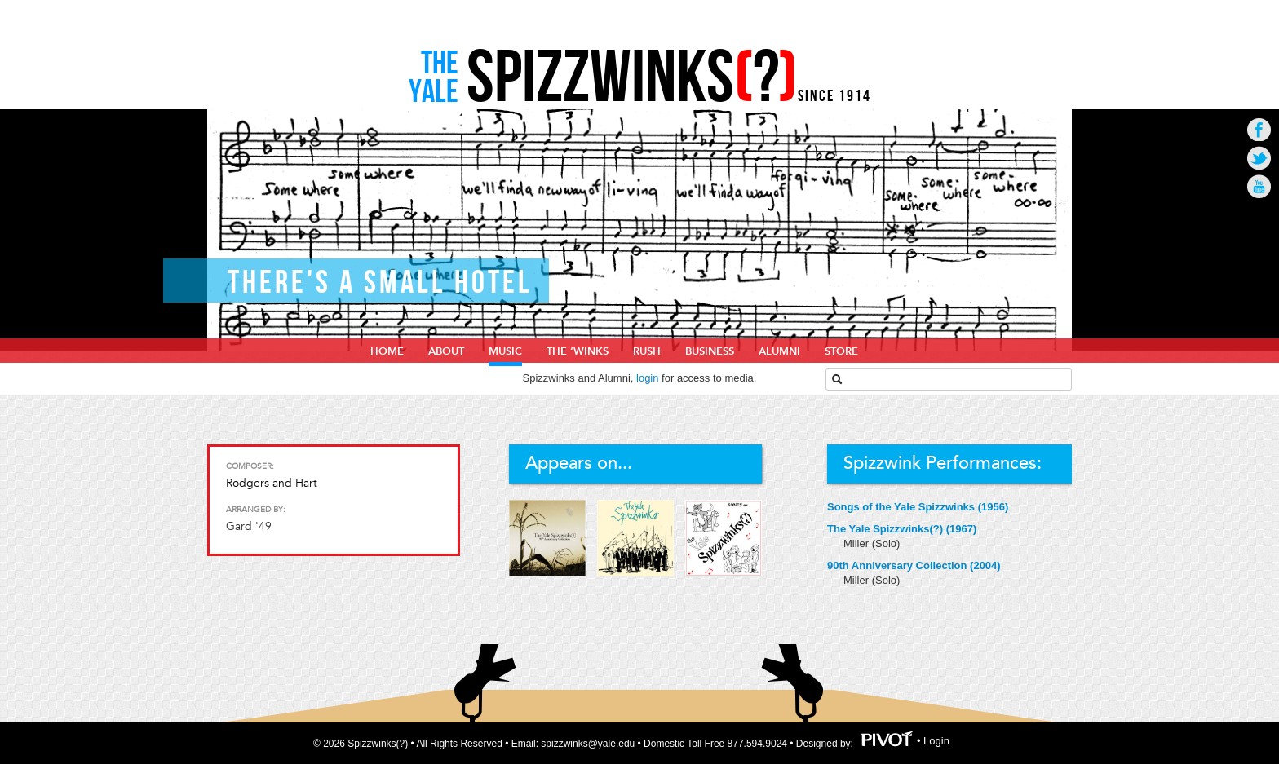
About (446, 351)
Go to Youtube (1259, 186)
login (647, 378)
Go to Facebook (1259, 129)
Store (841, 351)
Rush (647, 351)
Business (709, 351)
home (387, 351)
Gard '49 (249, 526)
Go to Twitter (1259, 158)
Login (936, 741)
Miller (857, 543)
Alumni (779, 351)
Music (505, 351)
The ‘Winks (578, 351)
